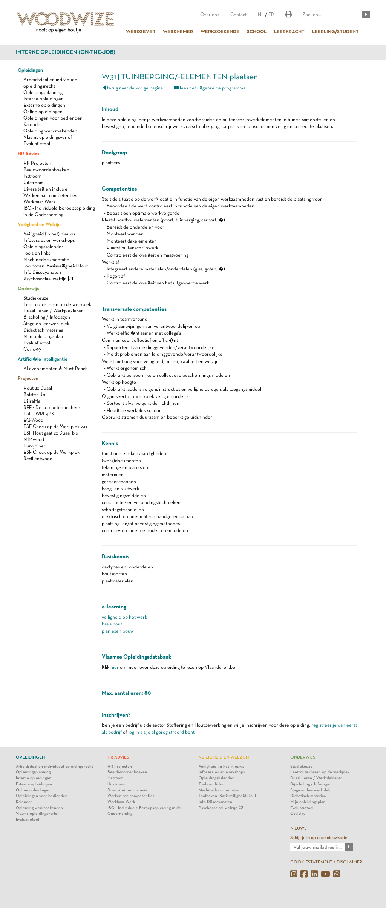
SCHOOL (257, 31)
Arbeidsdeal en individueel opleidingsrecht (54, 766)
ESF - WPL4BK (38, 413)
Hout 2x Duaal (37, 388)
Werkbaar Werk (39, 201)
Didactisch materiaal (43, 330)
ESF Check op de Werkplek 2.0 (55, 426)
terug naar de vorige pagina (132, 88)
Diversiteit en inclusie (45, 189)
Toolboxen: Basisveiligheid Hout (55, 266)
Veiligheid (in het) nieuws (49, 234)
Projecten (28, 378)
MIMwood (33, 439)
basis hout (112, 624)
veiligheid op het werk (124, 617)
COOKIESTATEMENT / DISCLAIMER (326, 862)
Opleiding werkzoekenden (50, 131)
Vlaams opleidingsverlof (47, 137)
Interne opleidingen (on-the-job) (65, 52)
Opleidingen (30, 70)
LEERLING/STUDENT (335, 31)
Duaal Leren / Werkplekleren (53, 310)
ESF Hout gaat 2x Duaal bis (50, 433)
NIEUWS (298, 828)
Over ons (209, 14)
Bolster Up (34, 394)
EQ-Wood (33, 420)
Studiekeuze (36, 298)
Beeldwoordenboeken (46, 169)
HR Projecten (37, 163)
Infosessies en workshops (49, 240)
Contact (238, 14)
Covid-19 (32, 349)
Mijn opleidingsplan (43, 336)
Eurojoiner (34, 446)
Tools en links (36, 253)
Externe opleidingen (44, 105)
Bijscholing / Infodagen (46, 317)
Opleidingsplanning (43, 92)
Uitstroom (33, 182)
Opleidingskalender (43, 246)
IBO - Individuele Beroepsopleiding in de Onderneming (144, 810)
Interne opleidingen (43, 98)
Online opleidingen (43, 111)
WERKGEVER (140, 31)
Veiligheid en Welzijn (39, 224)
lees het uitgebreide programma (209, 88)
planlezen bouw (118, 631)
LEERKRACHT (289, 31)
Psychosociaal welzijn (48, 278)
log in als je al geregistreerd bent (161, 732)
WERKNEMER (178, 31)
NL (261, 14)
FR (271, 14)
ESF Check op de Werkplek (51, 452)
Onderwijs (28, 288)
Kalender (32, 124)
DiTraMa (31, 401)
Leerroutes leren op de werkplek (57, 304)
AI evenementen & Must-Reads (55, 368)
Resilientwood (37, 458)
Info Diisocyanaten (42, 272)
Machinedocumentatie (46, 259)
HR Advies (28, 153)
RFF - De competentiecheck (52, 407)
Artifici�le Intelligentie (42, 359)
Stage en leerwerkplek (46, 323)
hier (114, 667)
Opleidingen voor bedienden (53, 118)
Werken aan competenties (50, 195)
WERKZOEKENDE (220, 31)
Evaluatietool (36, 143)
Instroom (32, 176)
